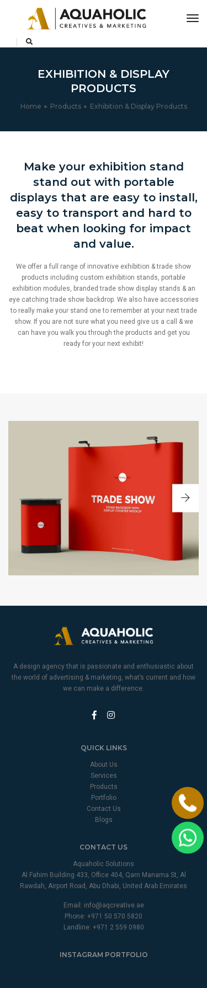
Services (104, 775)
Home (30, 106)
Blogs (104, 820)
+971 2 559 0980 (118, 927)
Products (65, 106)
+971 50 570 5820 (114, 916)
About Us (104, 764)
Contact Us (104, 809)
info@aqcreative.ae (114, 905)
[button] (185, 498)
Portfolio (103, 798)
